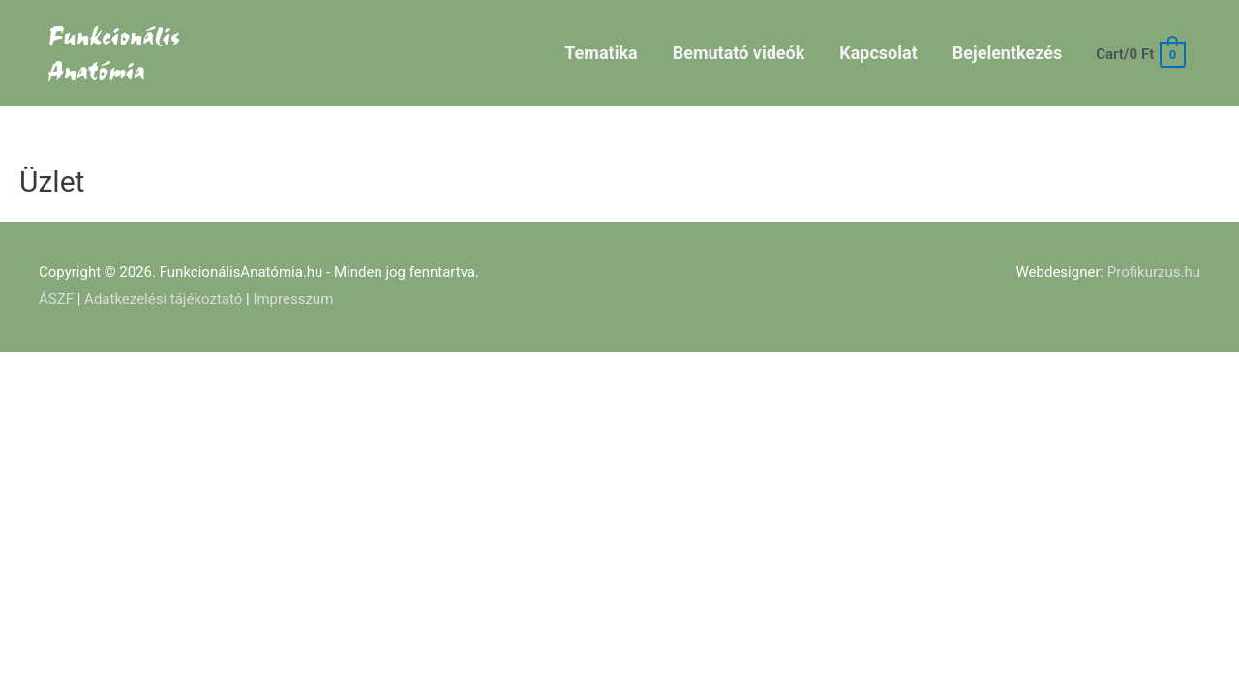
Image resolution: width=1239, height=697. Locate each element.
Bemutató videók (739, 53)
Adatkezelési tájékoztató (163, 299)
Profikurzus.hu (1153, 272)
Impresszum (293, 299)
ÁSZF (56, 299)
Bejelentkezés (1007, 53)
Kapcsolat (878, 53)
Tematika (600, 53)
